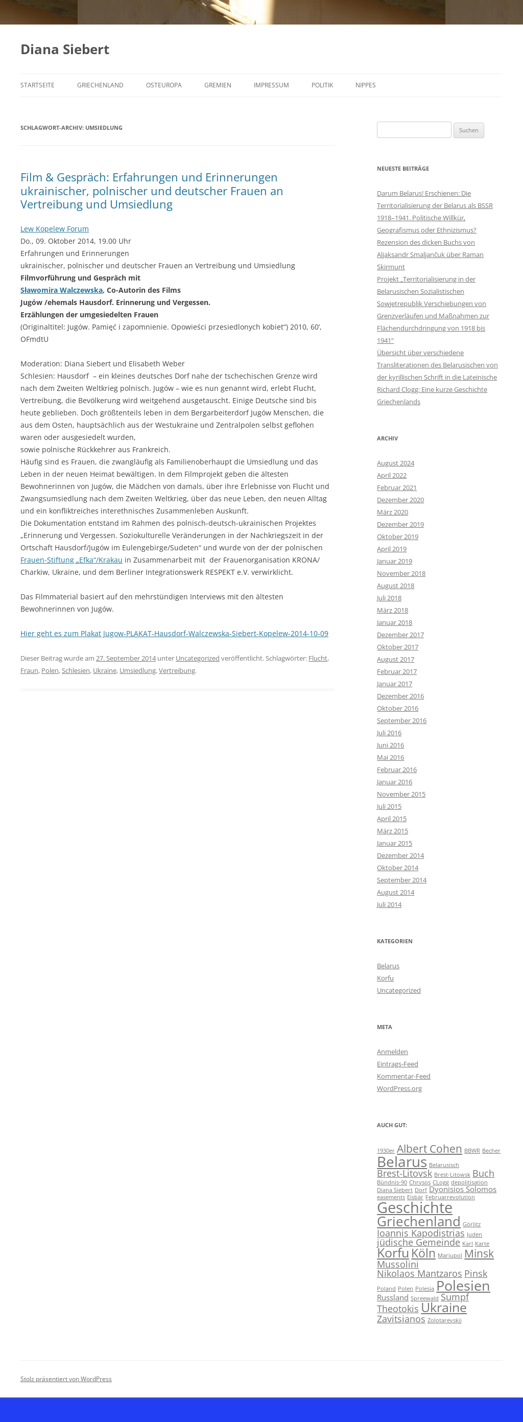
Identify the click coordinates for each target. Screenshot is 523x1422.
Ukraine (104, 670)
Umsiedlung (138, 670)
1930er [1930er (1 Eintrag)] (386, 1150)
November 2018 (401, 573)
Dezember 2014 (400, 855)
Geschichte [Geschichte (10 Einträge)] (415, 1207)
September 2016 (401, 720)
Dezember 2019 (400, 524)
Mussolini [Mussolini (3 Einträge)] (398, 1264)
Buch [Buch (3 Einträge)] (483, 1173)
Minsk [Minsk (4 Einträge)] (479, 1253)
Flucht (317, 658)
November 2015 (401, 794)
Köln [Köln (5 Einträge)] (423, 1253)
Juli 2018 (389, 597)
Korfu (385, 978)
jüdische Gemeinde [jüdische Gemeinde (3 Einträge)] (418, 1242)
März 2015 (392, 830)
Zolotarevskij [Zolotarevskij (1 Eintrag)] (444, 1320)
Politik (322, 85)
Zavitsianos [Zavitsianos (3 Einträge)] (401, 1319)
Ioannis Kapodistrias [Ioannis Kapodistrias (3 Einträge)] (421, 1233)
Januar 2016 (394, 781)
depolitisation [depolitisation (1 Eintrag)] (469, 1182)
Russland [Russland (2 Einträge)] (393, 1297)
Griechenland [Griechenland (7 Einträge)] (419, 1221)
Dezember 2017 (400, 634)
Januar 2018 (394, 622)
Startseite (37, 85)
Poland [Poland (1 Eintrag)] (386, 1288)
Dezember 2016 (400, 696)
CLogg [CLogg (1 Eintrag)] (441, 1182)
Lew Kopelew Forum (54, 229)
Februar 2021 (397, 487)
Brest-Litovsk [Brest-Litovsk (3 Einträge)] (404, 1173)
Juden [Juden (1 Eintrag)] (474, 1234)
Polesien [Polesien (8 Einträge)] (463, 1285)
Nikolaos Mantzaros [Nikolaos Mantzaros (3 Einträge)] (419, 1273)
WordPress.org (399, 1088)
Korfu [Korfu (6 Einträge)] (393, 1252)
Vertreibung (177, 670)
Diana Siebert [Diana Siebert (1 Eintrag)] (395, 1190)
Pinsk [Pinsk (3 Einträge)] (475, 1273)
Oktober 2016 (397, 708)
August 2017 (395, 659)
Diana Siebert (64, 49)
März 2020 (392, 512)
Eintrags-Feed (397, 1063)
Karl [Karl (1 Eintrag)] (467, 1243)
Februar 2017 (397, 671)
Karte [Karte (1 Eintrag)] (482, 1243)
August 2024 (395, 463)
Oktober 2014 (397, 867)
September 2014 (401, 879)
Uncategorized (198, 658)
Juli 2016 (389, 732)
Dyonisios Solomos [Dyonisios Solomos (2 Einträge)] (462, 1189)
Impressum (271, 85)
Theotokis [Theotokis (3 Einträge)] (398, 1308)
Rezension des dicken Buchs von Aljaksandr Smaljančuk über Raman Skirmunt (430, 254)
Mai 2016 (390, 757)
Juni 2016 (390, 745)
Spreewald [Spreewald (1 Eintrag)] (425, 1298)
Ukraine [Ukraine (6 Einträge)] (444, 1307)
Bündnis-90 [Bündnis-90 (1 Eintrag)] (392, 1182)
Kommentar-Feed (404, 1076)
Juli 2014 (389, 904)
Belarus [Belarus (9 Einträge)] (402, 1161)
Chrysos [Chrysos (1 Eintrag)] (420, 1182)
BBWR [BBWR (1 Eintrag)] (472, 1150)
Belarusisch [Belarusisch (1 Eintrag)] (444, 1165)
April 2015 (392, 818)
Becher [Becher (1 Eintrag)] (491, 1150)
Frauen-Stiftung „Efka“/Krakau (71, 560)
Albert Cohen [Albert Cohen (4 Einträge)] (429, 1148)
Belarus (388, 965)
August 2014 (395, 892)
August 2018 (395, 585)
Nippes (365, 85)
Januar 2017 (394, 683)
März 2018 (392, 610)
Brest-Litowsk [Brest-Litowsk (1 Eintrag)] (452, 1174)
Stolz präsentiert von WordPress (66, 1378)
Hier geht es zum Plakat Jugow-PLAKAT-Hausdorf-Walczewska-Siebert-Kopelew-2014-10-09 (174, 633)
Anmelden (392, 1051)
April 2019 (392, 548)
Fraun (29, 670)
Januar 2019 (394, 561)
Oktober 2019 (397, 536)
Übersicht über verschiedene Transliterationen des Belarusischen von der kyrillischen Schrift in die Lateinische (437, 365)
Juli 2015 (389, 806)
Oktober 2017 (397, 646)
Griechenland (100, 85)
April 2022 (392, 475)
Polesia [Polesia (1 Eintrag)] (424, 1288)
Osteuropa (164, 85)
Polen (50, 670)
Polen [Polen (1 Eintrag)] (405, 1288)
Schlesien (76, 670)
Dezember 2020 (400, 499)
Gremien (217, 85)
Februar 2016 (397, 769)
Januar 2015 (394, 843)
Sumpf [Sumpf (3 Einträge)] (455, 1297)
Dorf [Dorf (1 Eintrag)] (421, 1190)
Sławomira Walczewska (61, 290)
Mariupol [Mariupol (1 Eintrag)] (450, 1255)
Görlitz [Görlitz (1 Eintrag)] (472, 1224)
